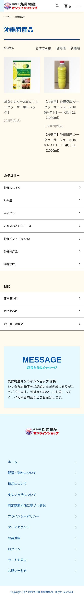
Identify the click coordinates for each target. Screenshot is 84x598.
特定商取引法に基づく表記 (27, 505)
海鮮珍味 (9, 264)
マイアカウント (19, 527)
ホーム (7, 16)
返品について (17, 483)
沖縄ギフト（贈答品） (17, 239)
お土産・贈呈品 (13, 324)
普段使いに (11, 298)
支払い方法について (22, 494)
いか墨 (8, 200)
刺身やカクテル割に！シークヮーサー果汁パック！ (21, 107)
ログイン (14, 549)
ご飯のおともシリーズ (17, 226)
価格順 (61, 48)
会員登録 (14, 537)
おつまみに (11, 311)
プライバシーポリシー (23, 516)
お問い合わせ (17, 570)
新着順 (75, 48)
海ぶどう (9, 213)
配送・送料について (22, 472)
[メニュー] (78, 6)
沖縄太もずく (12, 188)
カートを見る (17, 559)
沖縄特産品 (20, 16)
